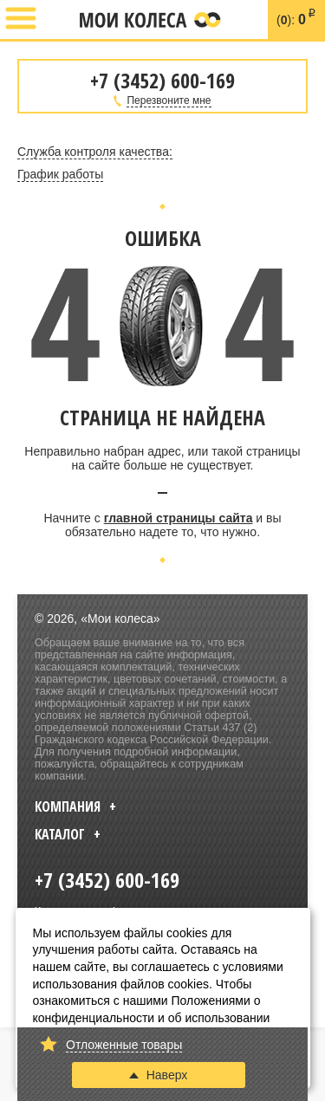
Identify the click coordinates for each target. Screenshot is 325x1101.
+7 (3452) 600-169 (58, 20)
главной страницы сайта (178, 518)
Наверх (158, 1075)
